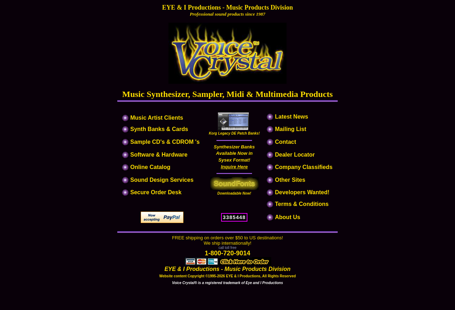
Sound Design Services (161, 180)
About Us (287, 217)
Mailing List (290, 129)
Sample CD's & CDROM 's (164, 142)
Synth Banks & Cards (159, 129)
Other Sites (290, 180)
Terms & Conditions (302, 204)
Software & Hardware (158, 155)
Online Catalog (150, 167)
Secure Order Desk (155, 192)
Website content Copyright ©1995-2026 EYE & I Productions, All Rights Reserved (227, 276)
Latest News (291, 117)
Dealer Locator (295, 155)
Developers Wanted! (302, 192)
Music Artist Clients (156, 118)
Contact (285, 142)
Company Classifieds (304, 167)
